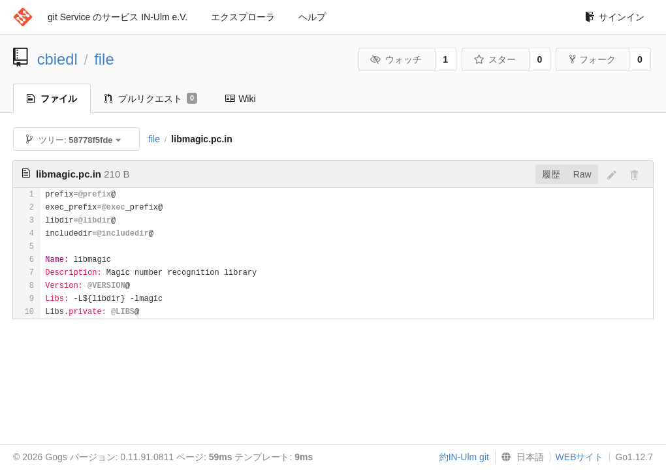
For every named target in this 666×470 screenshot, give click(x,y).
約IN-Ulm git (464, 457)
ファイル (52, 98)
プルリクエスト (150, 98)
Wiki (240, 98)
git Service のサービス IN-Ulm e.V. (117, 17)
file (104, 59)
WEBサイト (580, 457)
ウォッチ (396, 59)
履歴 (551, 174)
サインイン (614, 17)
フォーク (592, 59)
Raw (582, 174)
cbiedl (57, 59)
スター (494, 59)
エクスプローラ (243, 17)
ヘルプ (312, 17)
